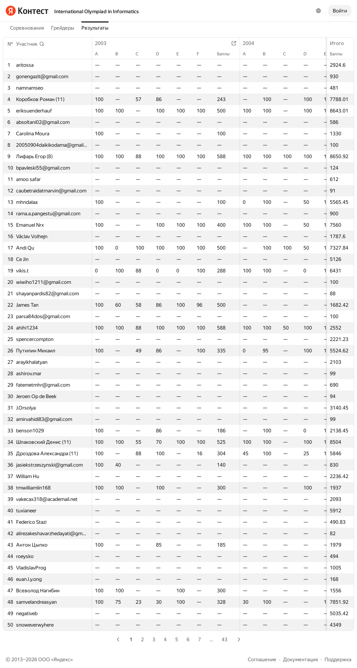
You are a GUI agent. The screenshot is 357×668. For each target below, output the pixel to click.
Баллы (340, 54)
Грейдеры (62, 28)
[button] (30, 44)
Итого (340, 43)
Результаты (95, 28)
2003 (104, 43)
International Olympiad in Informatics (96, 11)
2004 (252, 43)
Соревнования (27, 28)
